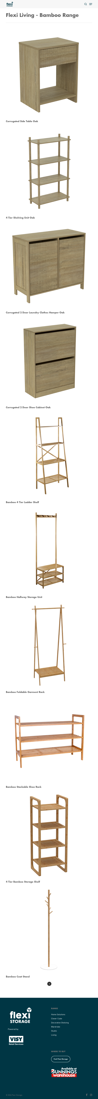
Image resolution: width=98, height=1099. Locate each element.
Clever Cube (56, 1018)
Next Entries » (49, 984)
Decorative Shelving (60, 1022)
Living (53, 1035)
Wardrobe (55, 1026)
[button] (90, 4)
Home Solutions (58, 1014)
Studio (54, 1030)
